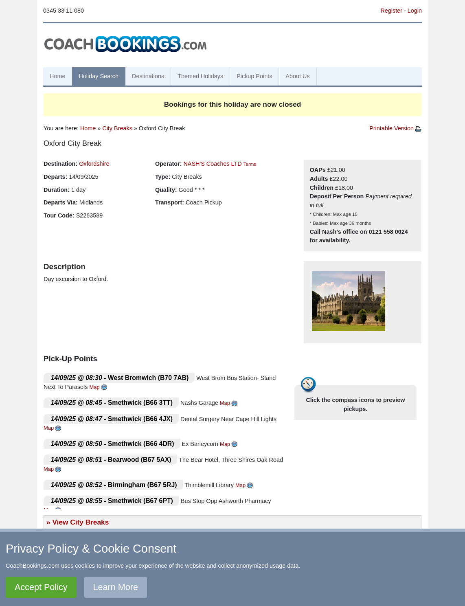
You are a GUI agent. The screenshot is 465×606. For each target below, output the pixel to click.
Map (95, 387)
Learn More (115, 587)
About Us (297, 76)
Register (391, 10)
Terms (249, 164)
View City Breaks (80, 522)
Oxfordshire (94, 163)
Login (415, 10)
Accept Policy (41, 587)
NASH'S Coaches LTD (212, 163)
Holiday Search (98, 76)
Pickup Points (254, 76)
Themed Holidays (200, 76)
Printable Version (395, 128)
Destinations (148, 76)
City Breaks (117, 128)
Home (57, 76)
